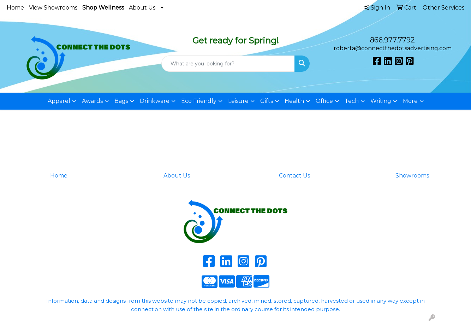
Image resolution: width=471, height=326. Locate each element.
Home (15, 7)
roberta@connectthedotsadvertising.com (393, 48)
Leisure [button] (238, 101)
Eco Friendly (198, 101)
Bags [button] (121, 101)
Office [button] (324, 101)
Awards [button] (92, 101)
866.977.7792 (392, 40)
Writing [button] (380, 101)
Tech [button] (352, 101)
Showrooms (412, 175)
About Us (142, 7)
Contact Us (294, 175)
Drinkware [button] (154, 101)
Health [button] (294, 101)
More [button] (410, 101)
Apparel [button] (59, 101)
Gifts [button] (266, 101)
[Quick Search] (228, 64)
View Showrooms (53, 7)
